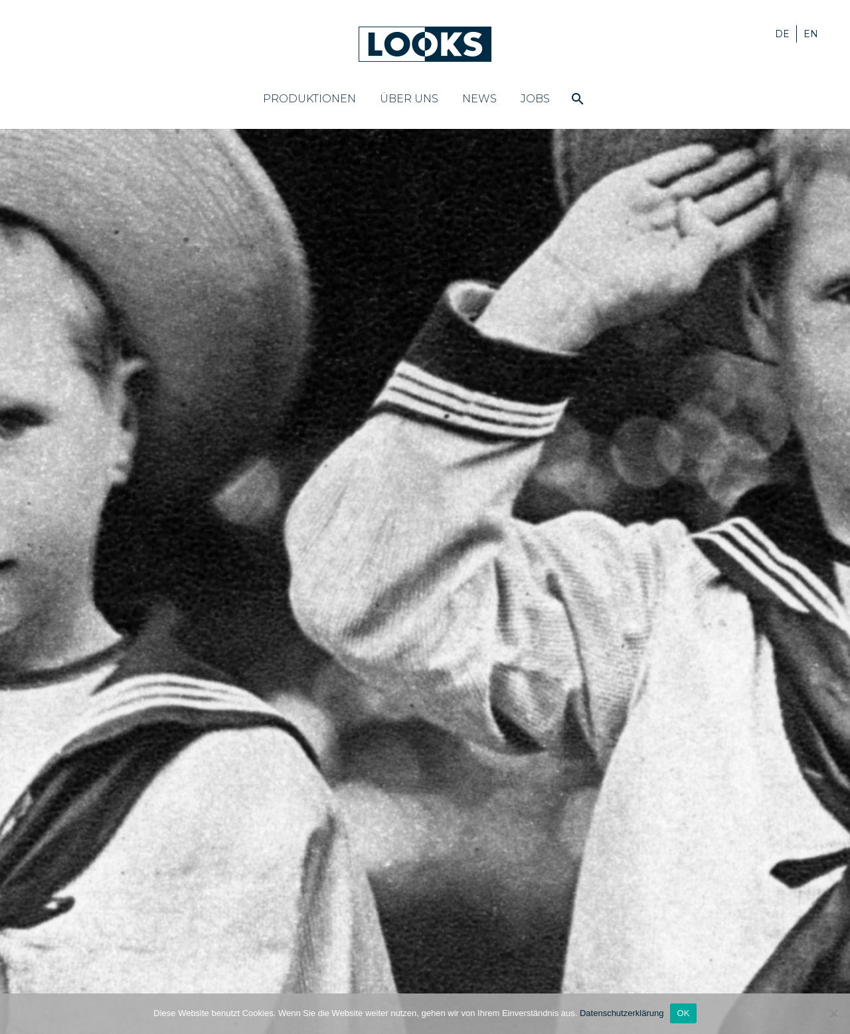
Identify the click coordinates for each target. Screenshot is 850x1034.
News (479, 98)
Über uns (409, 98)
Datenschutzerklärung (621, 1013)
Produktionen (309, 98)
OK (683, 1013)
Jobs (535, 98)
